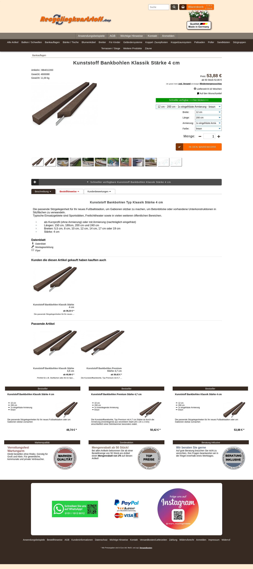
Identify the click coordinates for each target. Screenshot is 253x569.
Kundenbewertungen (99, 191)
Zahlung (173, 540)
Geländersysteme (132, 42)
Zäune (148, 48)
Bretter (102, 42)
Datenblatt (40, 243)
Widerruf (226, 540)
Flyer (37, 250)
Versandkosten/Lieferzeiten (153, 540)
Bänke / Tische (71, 42)
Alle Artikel (12, 42)
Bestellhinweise (70, 191)
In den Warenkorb (196, 147)
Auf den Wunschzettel (209, 93)
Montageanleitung (44, 247)
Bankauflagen (52, 42)
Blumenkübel (89, 42)
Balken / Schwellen (31, 42)
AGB (112, 35)
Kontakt (152, 35)
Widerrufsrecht (186, 540)
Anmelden (168, 35)
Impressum (213, 540)
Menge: (189, 136)
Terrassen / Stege (110, 48)
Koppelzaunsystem (181, 42)
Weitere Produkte (132, 48)
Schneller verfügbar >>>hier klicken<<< (188, 100)
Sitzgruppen (239, 42)
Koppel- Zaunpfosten (156, 42)
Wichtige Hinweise (131, 35)
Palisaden (199, 42)
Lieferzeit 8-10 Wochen (208, 88)
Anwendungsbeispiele (91, 35)
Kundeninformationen (82, 540)
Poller (211, 42)
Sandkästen (223, 42)
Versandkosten (146, 548)
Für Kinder (114, 42)
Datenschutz (101, 540)
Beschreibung (43, 191)
